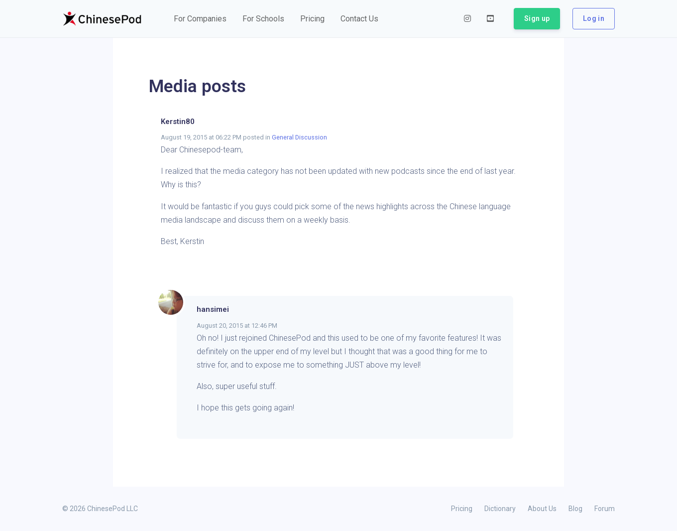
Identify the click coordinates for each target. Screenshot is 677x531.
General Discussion (299, 137)
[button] (200, 19)
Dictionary (500, 509)
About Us (542, 509)
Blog (575, 509)
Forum (604, 509)
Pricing (461, 509)
